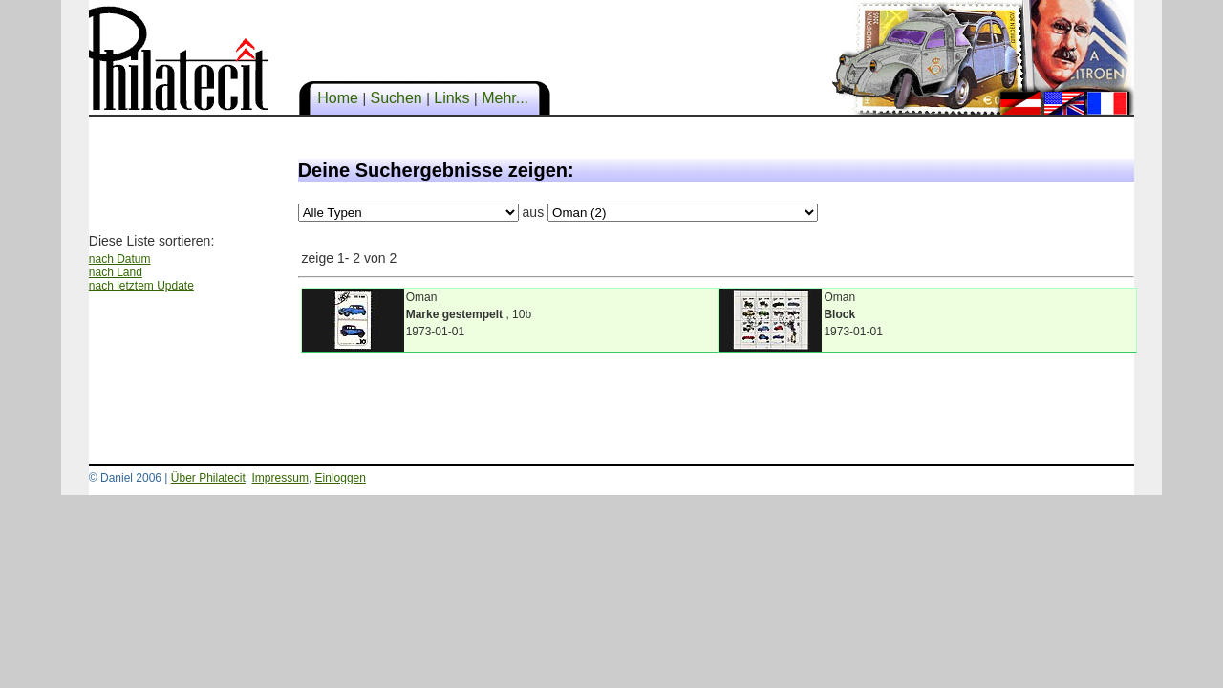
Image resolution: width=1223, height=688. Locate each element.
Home (338, 98)
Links (452, 98)
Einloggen (340, 477)
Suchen (396, 98)
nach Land (115, 272)
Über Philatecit (208, 477)
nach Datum (120, 259)
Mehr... (505, 98)
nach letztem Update (141, 285)
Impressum (280, 477)
